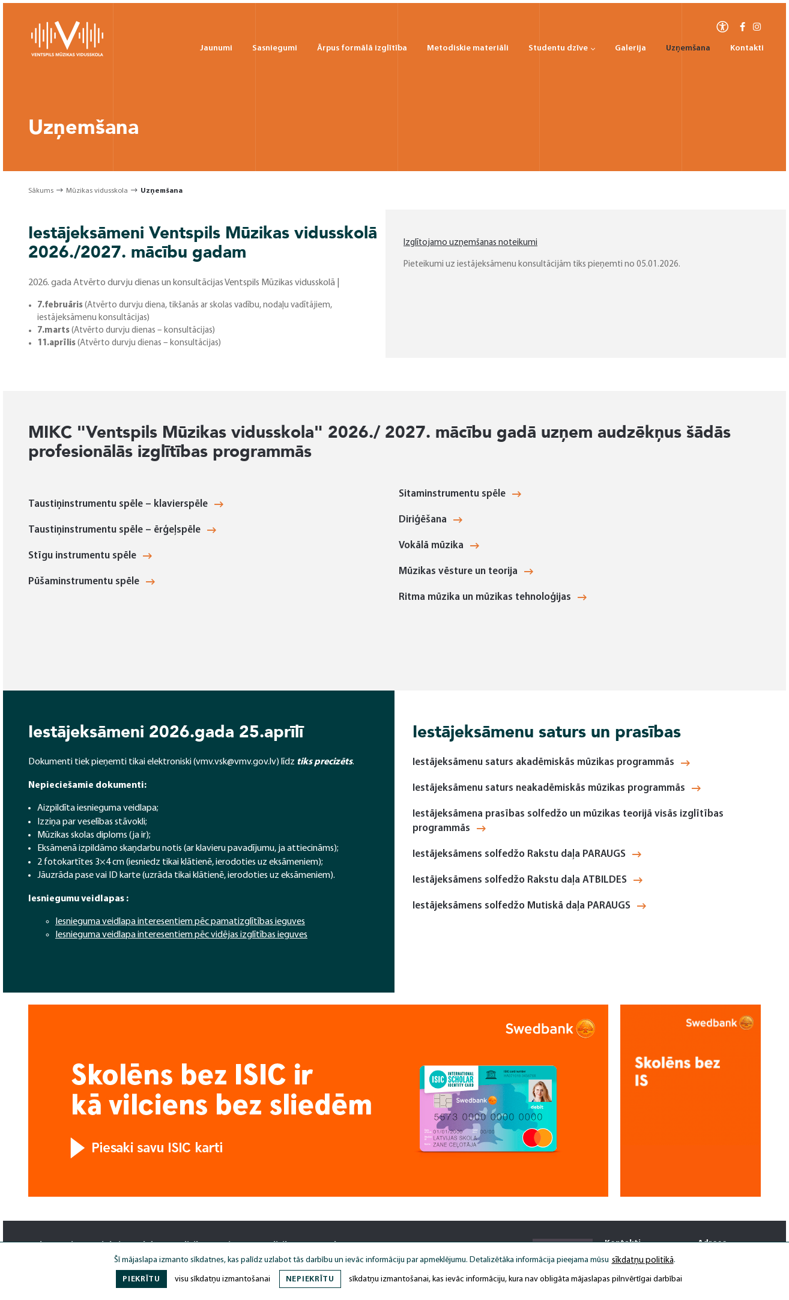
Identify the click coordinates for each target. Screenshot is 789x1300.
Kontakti (747, 48)
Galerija (630, 48)
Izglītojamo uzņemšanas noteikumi (470, 242)
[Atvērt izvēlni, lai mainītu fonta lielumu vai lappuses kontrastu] (722, 26)
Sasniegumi (274, 48)
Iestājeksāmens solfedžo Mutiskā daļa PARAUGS (529, 906)
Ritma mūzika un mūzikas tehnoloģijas (493, 597)
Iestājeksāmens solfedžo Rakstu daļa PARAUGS (527, 854)
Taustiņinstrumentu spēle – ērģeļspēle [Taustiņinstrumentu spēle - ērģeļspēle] (122, 530)
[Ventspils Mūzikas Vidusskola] (67, 54)
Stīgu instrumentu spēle (90, 556)
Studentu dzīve (561, 48)
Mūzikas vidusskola (97, 191)
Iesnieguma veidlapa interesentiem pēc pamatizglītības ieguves (180, 922)
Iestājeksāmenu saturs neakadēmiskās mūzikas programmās (557, 788)
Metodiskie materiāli (468, 48)
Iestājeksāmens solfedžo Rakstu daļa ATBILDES (527, 880)
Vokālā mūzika (439, 545)
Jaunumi (216, 48)
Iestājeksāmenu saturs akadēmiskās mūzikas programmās (551, 762)
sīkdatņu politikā (643, 1260)
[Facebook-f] (742, 27)
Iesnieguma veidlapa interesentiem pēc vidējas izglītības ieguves (181, 935)
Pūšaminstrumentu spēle (91, 581)
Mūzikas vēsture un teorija (466, 571)
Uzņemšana (688, 48)
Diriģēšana (430, 520)
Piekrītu (141, 1279)
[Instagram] (757, 27)
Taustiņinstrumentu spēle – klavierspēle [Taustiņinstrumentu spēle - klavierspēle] (125, 504)
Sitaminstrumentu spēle (460, 494)
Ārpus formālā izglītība (362, 48)
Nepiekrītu (310, 1279)
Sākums (40, 191)
